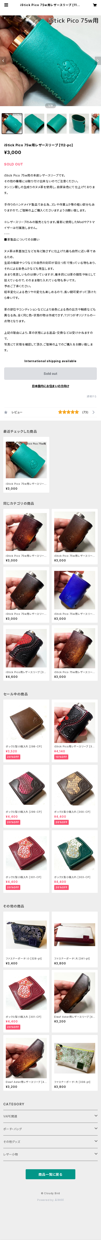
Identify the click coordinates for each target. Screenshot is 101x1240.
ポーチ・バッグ (12, 1129)
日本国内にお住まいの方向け (50, 386)
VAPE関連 (10, 1116)
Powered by (50, 1199)
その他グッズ (11, 1141)
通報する (92, 396)
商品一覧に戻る (50, 1174)
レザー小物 (10, 1154)
